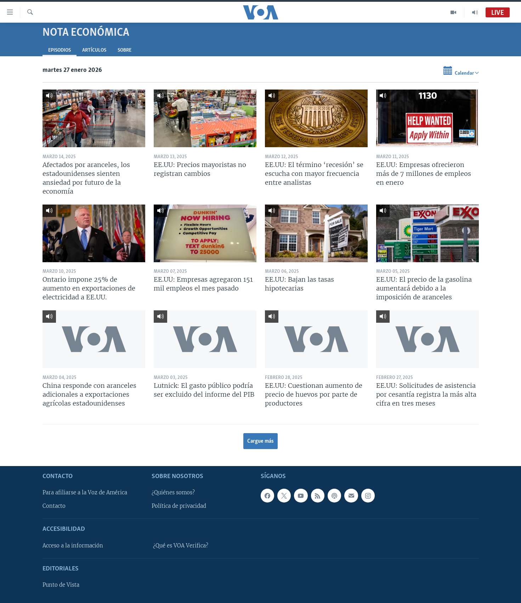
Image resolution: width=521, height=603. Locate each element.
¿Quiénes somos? (173, 493)
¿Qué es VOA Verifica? (180, 545)
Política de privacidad (179, 506)
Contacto (54, 506)
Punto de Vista (61, 585)
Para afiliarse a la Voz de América (85, 493)
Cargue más (260, 441)
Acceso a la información (73, 545)
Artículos (94, 50)
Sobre (124, 50)
